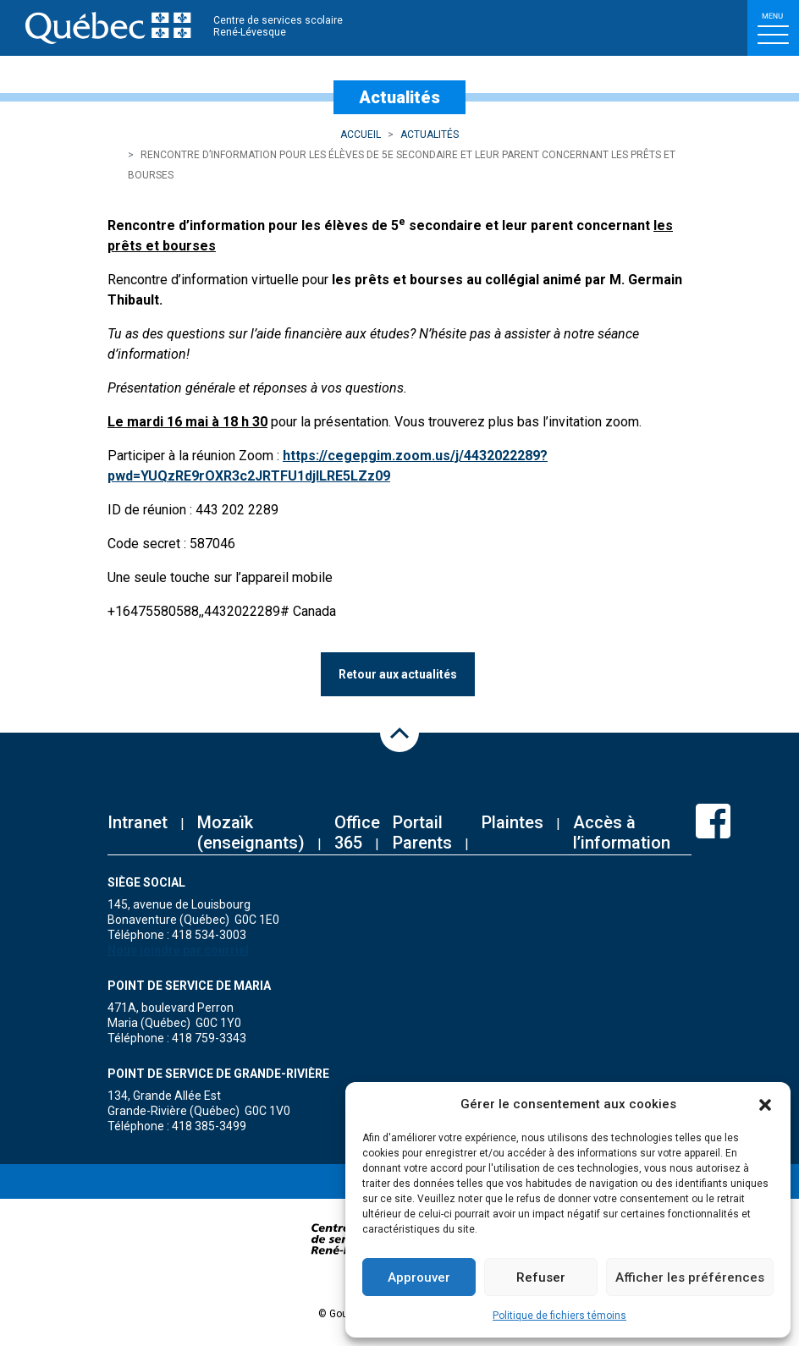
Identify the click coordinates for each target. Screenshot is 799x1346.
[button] (765, 1104)
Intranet (137, 822)
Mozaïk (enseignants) (251, 832)
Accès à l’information (621, 832)
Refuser (540, 1277)
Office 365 (357, 832)
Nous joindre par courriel (178, 950)
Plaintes (512, 822)
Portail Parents (422, 832)
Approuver (419, 1277)
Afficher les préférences (689, 1277)
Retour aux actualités (398, 674)
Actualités (429, 134)
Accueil (360, 134)
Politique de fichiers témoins (559, 1315)
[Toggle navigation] (773, 28)
